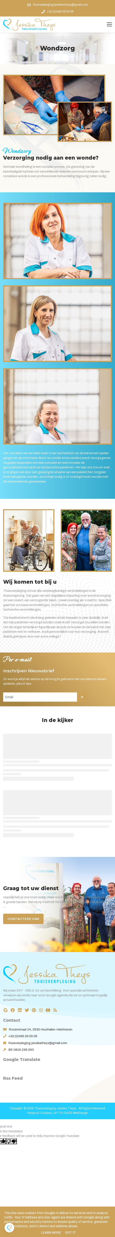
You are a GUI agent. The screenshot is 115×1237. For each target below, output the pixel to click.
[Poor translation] (11, 1141)
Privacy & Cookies (39, 1113)
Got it (70, 1232)
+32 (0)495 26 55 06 (22, 1036)
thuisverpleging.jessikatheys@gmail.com (37, 1043)
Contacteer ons (23, 919)
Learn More (51, 1232)
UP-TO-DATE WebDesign (70, 1113)
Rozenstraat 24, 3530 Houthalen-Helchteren (40, 1029)
